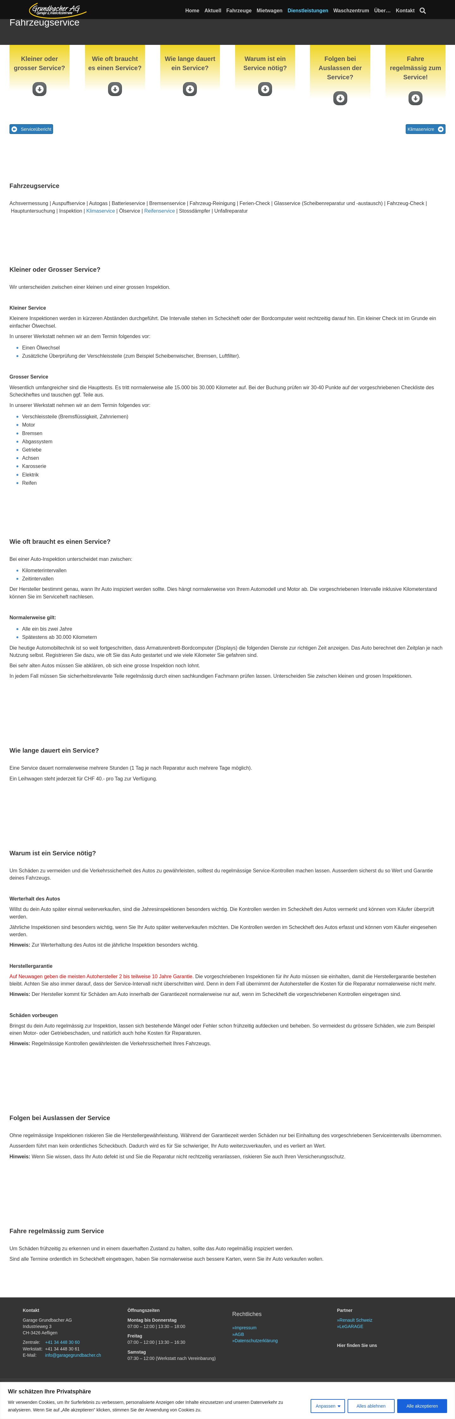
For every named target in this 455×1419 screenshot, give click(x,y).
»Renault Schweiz (355, 1341)
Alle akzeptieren (422, 1406)
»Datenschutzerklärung (255, 1362)
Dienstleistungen (314, 10)
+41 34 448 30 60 (62, 1364)
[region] (227, 1400)
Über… (388, 10)
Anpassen (325, 1406)
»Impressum (244, 1349)
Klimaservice (100, 232)
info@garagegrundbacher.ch (73, 1377)
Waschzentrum (357, 10)
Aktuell (219, 10)
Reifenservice (159, 232)
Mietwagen (276, 10)
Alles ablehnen (371, 1406)
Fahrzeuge (245, 10)
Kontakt (411, 10)
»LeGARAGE (350, 1348)
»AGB (238, 1356)
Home (198, 10)
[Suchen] (427, 10)
